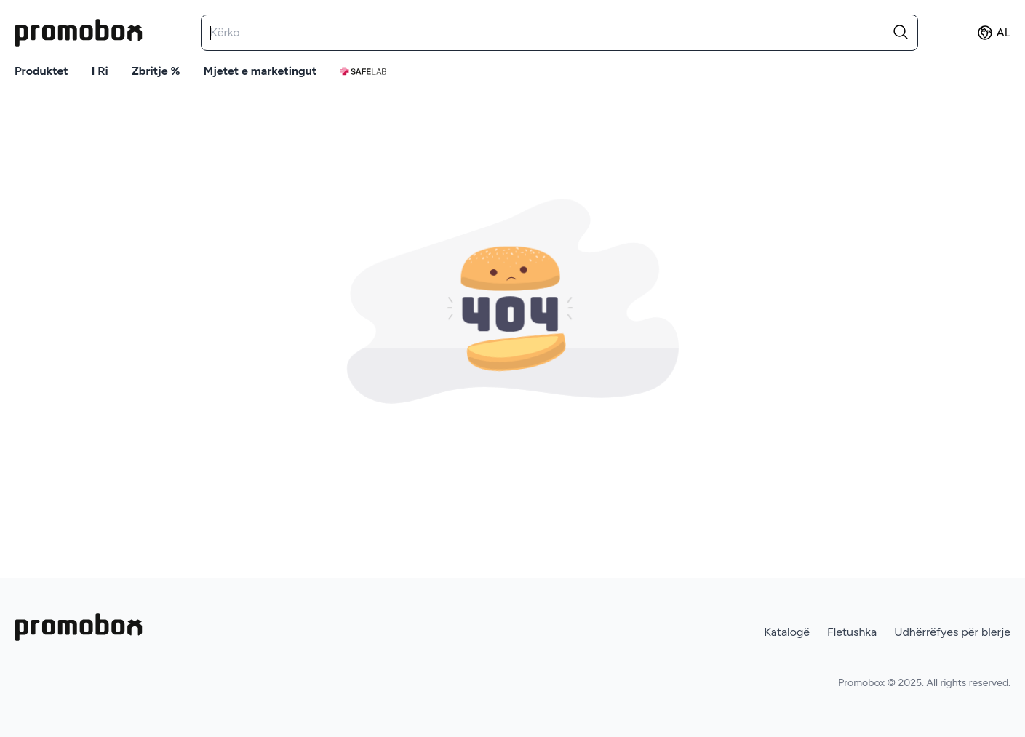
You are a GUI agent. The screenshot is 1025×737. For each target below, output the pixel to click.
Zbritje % (156, 71)
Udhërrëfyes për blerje (952, 632)
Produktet (41, 71)
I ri (100, 71)
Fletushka (852, 632)
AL (993, 32)
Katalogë (787, 632)
